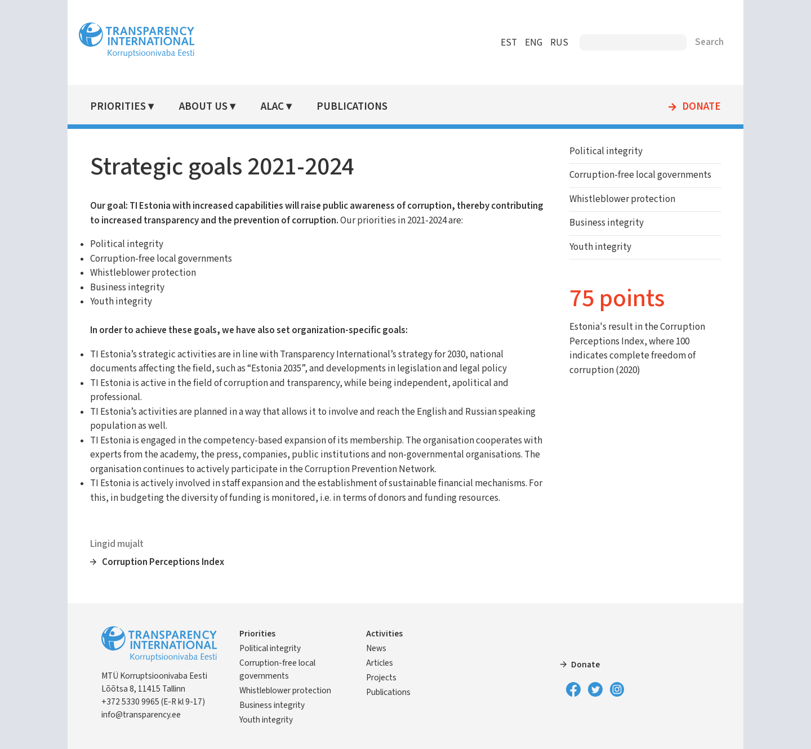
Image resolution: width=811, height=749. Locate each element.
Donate (701, 107)
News (376, 648)
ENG (533, 43)
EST (509, 43)
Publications (352, 106)
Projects (381, 677)
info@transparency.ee (141, 714)
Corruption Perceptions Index (163, 562)
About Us (203, 106)
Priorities (118, 106)
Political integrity (606, 151)
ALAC (272, 106)
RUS (559, 43)
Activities (384, 633)
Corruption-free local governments (640, 175)
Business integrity (606, 223)
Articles (379, 663)
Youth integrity (600, 247)
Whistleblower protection (622, 199)
